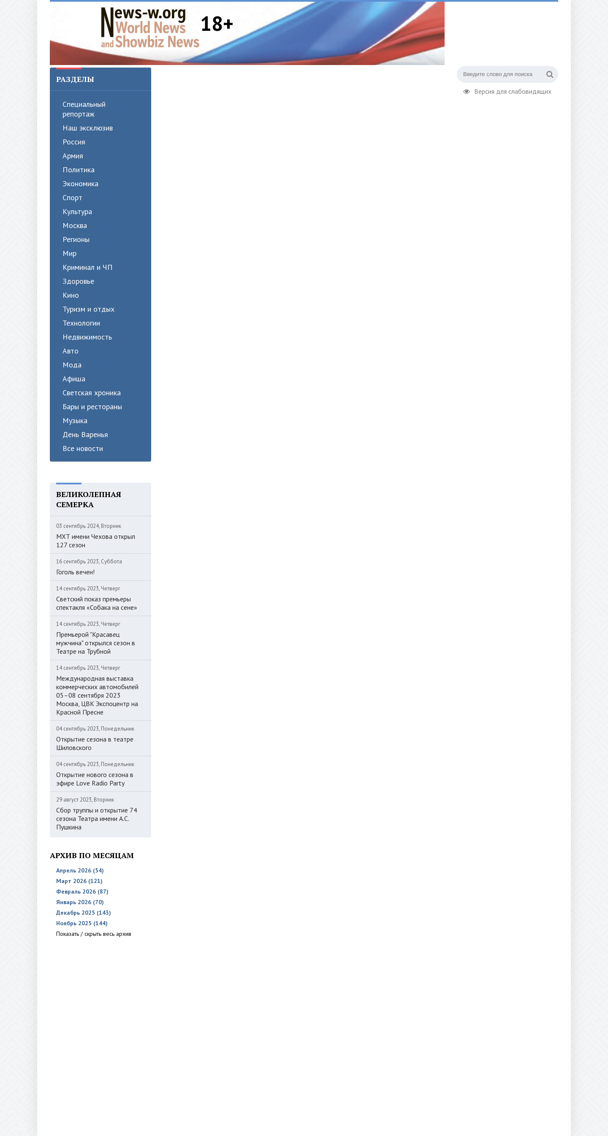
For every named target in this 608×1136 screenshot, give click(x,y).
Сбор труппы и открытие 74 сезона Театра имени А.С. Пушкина (96, 818)
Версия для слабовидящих (507, 90)
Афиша (73, 378)
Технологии (81, 323)
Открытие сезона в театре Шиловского (94, 743)
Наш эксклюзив (87, 128)
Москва (74, 225)
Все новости (82, 448)
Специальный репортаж (84, 109)
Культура (77, 211)
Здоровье (78, 281)
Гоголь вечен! (75, 572)
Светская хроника (91, 392)
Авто (70, 351)
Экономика (80, 183)
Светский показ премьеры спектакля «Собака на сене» (96, 603)
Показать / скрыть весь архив (93, 934)
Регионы (76, 239)
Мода (71, 365)
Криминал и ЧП (87, 267)
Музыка (74, 420)
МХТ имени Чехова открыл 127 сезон (95, 540)
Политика (78, 169)
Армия (72, 155)
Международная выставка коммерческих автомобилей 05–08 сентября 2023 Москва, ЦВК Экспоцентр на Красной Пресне (97, 695)
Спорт (72, 197)
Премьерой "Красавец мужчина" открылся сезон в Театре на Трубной (95, 642)
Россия (73, 142)
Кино (70, 295)
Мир (69, 253)
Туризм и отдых (88, 309)
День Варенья (85, 434)
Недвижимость (87, 337)
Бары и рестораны (92, 406)
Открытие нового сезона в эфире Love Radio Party (94, 778)
